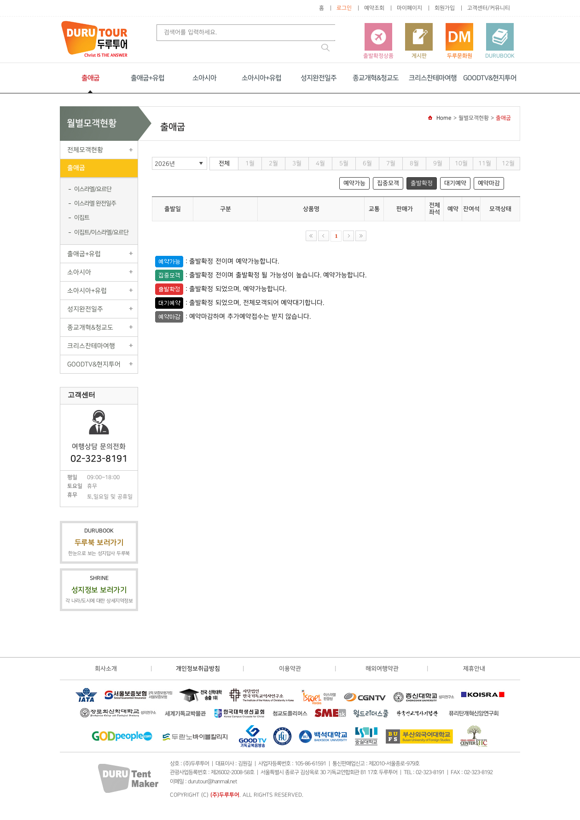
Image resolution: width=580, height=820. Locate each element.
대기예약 (455, 183)
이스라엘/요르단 (92, 189)
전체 (224, 163)
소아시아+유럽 (261, 78)
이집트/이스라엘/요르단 (101, 232)
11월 (484, 163)
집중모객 (388, 183)
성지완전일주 (318, 78)
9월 (437, 163)
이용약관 (290, 668)
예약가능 (354, 183)
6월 (367, 163)
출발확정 (422, 183)
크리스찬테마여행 (433, 78)
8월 (414, 163)
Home (444, 118)
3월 (297, 163)
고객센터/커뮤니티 (488, 8)
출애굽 (90, 78)
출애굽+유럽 (147, 78)
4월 (320, 163)
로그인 (344, 8)
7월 (390, 163)
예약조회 (374, 8)
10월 (461, 163)
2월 (273, 163)
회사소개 (106, 668)
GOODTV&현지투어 (489, 78)
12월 (508, 163)
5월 (343, 163)
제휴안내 (474, 668)
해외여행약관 (382, 668)
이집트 (81, 217)
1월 (250, 163)
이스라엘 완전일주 (95, 203)
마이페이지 (409, 8)
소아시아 (204, 78)
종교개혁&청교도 (376, 78)
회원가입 (445, 8)
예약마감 (489, 183)
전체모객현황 (85, 149)
